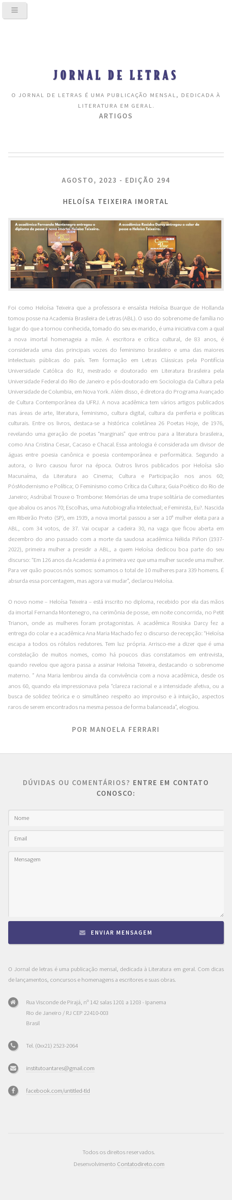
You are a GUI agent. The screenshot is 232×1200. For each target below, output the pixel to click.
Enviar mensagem (122, 932)
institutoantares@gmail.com (60, 1068)
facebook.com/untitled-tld (58, 1090)
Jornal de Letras (116, 75)
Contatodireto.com (140, 1164)
